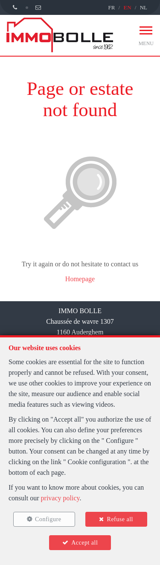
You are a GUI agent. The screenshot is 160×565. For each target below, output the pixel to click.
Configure (48, 519)
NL (143, 7)
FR (111, 7)
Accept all (84, 542)
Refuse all (120, 519)
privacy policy (60, 498)
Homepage (80, 278)
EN (127, 7)
